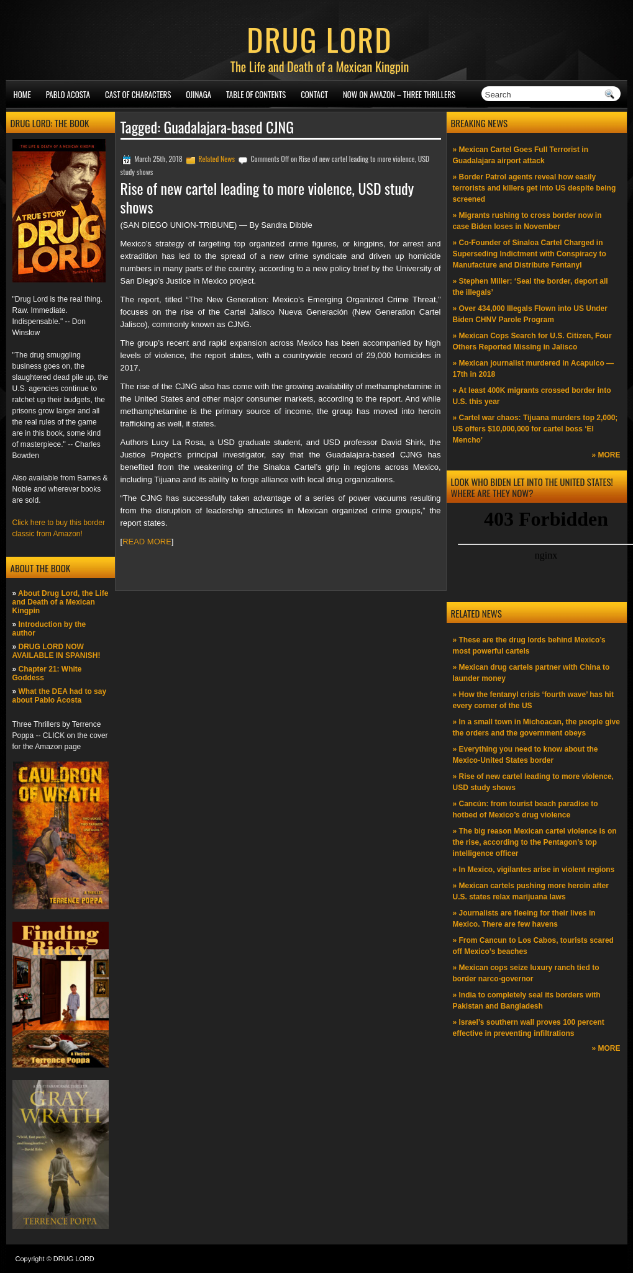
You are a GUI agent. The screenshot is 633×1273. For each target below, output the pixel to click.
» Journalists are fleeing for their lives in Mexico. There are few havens (524, 919)
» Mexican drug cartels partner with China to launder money (531, 673)
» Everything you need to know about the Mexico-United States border (525, 755)
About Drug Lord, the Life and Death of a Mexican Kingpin (60, 602)
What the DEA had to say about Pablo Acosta (59, 695)
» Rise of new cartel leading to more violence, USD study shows (533, 782)
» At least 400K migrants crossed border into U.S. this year (532, 396)
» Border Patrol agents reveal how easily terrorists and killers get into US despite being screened (534, 188)
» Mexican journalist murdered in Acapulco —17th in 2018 (533, 369)
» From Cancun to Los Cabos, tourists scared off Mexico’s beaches (533, 946)
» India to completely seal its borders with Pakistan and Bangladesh (527, 1000)
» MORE (605, 455)
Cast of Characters (138, 94)
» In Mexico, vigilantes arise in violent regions (534, 869)
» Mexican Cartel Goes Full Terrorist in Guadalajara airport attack (521, 155)
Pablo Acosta (68, 94)
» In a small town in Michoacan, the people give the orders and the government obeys (536, 727)
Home (22, 94)
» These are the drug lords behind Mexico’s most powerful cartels (529, 645)
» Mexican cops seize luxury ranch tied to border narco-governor (526, 973)
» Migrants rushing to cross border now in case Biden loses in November (527, 221)
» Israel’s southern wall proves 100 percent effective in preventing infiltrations (528, 1028)
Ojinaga (198, 94)
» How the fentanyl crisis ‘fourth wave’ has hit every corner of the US (533, 700)
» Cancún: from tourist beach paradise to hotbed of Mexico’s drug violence (525, 809)
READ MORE (146, 541)
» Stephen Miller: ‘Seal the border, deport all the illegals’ (530, 287)
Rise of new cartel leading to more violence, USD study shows (267, 197)
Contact (314, 94)
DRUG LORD (319, 38)
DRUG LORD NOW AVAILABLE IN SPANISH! (56, 651)
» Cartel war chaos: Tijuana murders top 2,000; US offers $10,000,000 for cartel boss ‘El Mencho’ (535, 428)
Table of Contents (256, 94)
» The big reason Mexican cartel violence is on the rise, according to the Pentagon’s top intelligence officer (535, 842)
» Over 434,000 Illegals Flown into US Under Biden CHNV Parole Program (530, 314)
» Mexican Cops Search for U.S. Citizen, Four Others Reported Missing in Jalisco (532, 341)
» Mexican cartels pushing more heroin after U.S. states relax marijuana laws (531, 891)
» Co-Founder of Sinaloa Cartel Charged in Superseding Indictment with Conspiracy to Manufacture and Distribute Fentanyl (529, 253)
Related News (216, 158)
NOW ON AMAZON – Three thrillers (399, 94)
